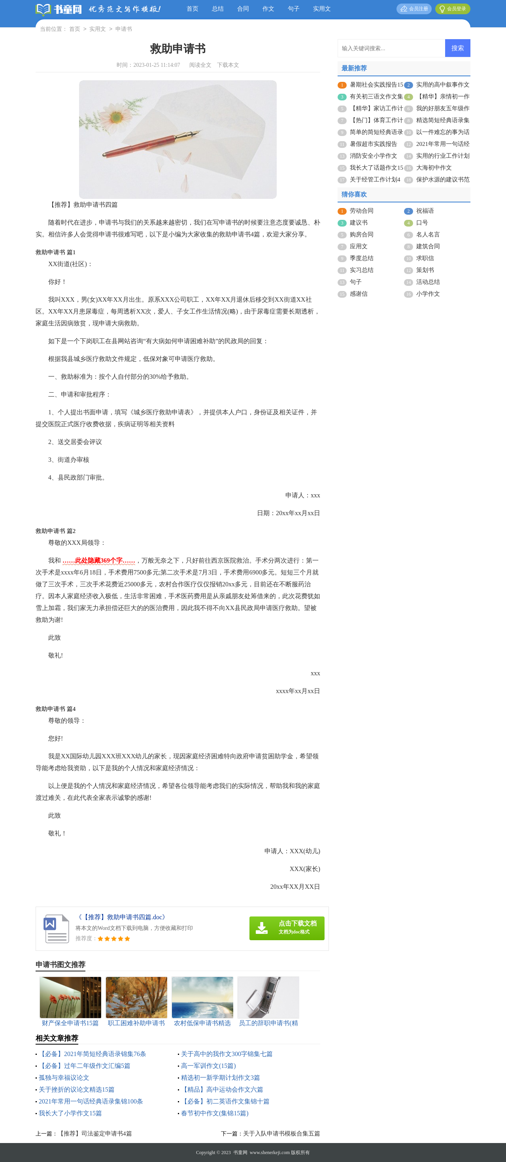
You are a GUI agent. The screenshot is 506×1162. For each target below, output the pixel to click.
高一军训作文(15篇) (208, 1065)
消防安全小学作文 (373, 156)
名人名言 (428, 234)
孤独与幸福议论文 (64, 1077)
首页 (192, 9)
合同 (243, 9)
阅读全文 (200, 65)
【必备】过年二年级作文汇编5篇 (84, 1065)
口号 (422, 222)
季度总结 (362, 258)
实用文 (322, 9)
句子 (294, 9)
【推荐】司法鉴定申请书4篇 (95, 1133)
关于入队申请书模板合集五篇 (281, 1133)
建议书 (359, 222)
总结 (218, 9)
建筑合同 (428, 246)
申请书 (123, 29)
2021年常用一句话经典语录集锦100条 (91, 1101)
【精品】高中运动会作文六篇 (222, 1089)
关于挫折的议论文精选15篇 (77, 1089)
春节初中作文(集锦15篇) (215, 1113)
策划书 (425, 270)
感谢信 (359, 294)
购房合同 (362, 234)
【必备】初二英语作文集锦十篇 (225, 1101)
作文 (268, 9)
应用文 (359, 246)
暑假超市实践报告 (373, 144)
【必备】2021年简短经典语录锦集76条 (92, 1054)
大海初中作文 (434, 167)
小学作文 (428, 294)
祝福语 (425, 211)
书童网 (240, 1152)
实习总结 (362, 270)
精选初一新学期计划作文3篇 (220, 1077)
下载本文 (228, 65)
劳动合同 (362, 211)
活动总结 (428, 282)
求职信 (425, 258)
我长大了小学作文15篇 (70, 1113)
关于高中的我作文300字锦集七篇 (227, 1054)
